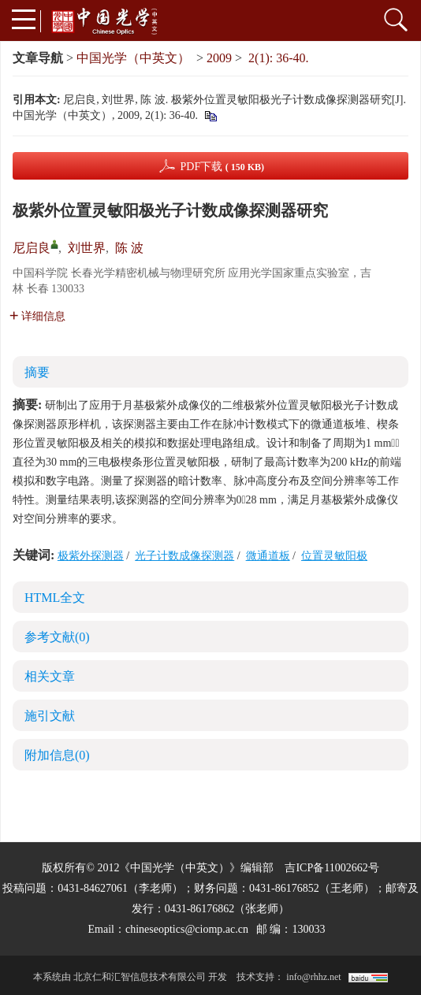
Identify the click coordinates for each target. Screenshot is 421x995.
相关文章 (49, 676)
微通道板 (268, 556)
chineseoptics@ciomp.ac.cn (186, 929)
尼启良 (31, 247)
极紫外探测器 (91, 556)
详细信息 (37, 316)
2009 (219, 58)
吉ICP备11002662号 (331, 868)
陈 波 (129, 247)
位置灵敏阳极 (334, 556)
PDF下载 (222, 167)
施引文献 (49, 715)
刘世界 (87, 247)
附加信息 (57, 755)
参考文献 (57, 637)
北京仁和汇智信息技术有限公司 (139, 976)
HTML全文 (54, 597)
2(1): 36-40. (278, 58)
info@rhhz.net (313, 976)
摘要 (37, 372)
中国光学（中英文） (133, 58)
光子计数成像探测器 (184, 556)
